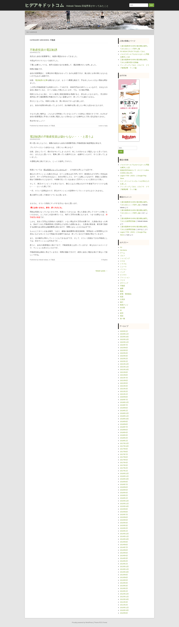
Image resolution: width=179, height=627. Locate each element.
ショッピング (125, 258)
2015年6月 (124, 517)
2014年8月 (124, 545)
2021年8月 (124, 375)
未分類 (122, 308)
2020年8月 (124, 397)
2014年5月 (124, 553)
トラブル (123, 264)
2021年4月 (124, 386)
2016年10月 (124, 479)
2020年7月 (124, 400)
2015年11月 (124, 504)
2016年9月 (124, 482)
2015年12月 (124, 501)
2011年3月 (124, 602)
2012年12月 (124, 594)
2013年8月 (124, 577)
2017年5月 (124, 460)
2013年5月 (124, 580)
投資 (121, 297)
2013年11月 (124, 569)
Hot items (123, 250)
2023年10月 (124, 337)
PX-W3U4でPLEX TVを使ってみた (132, 51)
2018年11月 (124, 416)
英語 (121, 316)
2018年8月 (124, 424)
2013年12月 (124, 566)
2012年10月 (124, 599)
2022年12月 (124, 339)
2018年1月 (124, 441)
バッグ (122, 272)
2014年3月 (124, 558)
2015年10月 (124, 506)
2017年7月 (124, 454)
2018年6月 (124, 430)
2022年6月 (124, 348)
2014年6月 (124, 550)
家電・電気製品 (125, 294)
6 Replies (104, 260)
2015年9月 (124, 509)
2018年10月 (124, 419)
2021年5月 (124, 383)
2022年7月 (124, 345)
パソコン (123, 269)
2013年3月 (124, 586)
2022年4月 (124, 353)
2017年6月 (124, 457)
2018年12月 (124, 413)
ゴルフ (122, 256)
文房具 (122, 299)
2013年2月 (124, 588)
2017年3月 (124, 465)
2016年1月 (124, 498)
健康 (121, 288)
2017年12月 (124, 443)
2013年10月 (124, 572)
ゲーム (122, 253)
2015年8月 (124, 512)
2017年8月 (124, 452)
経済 (121, 313)
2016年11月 (124, 476)
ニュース (123, 266)
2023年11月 (124, 334)
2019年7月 (124, 405)
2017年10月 (124, 446)
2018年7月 (124, 427)
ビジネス (123, 275)
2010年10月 (124, 610)
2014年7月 (124, 547)
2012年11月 (124, 597)
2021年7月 (124, 378)
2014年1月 (124, 564)
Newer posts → (102, 271)
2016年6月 (124, 487)
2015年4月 (124, 523)
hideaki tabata (43, 126)
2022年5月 (124, 350)
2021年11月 (124, 367)
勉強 (121, 291)
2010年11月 (124, 607)
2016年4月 (124, 493)
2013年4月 (124, 583)
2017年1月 (124, 471)
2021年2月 (124, 391)
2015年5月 (124, 520)
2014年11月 (124, 536)
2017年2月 (124, 468)
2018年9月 (124, 421)
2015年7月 (124, 514)
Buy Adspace (32, 32)
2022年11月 (124, 342)
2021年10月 (124, 369)
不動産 (52, 126)
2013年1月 (124, 591)
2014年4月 (124, 555)
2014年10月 (124, 539)
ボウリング (124, 283)
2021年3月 (124, 389)
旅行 (121, 302)
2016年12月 (124, 473)
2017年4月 (124, 462)
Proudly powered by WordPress (82, 622)
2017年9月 (124, 449)
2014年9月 (124, 542)
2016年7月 (124, 484)
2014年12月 (124, 534)
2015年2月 (124, 528)
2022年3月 (124, 356)
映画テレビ (124, 305)
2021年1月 (124, 394)
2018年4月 (124, 432)
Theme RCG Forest (100, 622)
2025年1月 (124, 331)
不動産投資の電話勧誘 (43, 49)
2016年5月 (124, 490)
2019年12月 (124, 402)
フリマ (122, 280)
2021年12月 (124, 364)
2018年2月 (124, 438)
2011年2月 (124, 605)
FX (121, 247)
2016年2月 (124, 495)
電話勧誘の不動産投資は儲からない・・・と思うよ (62, 136)
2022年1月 (124, 361)
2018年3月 (124, 435)
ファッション (125, 277)
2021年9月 (124, 372)
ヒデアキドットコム (44, 5)
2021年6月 (124, 380)
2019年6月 (124, 408)
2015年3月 (124, 525)
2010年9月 (124, 613)
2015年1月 (124, 531)
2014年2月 (124, 561)
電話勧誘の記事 (41, 80)
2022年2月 (124, 359)
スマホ (122, 261)
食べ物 (122, 318)
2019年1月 (124, 410)
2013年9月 (124, 575)
